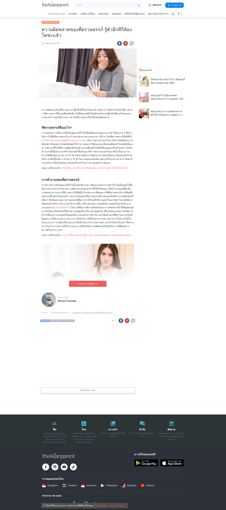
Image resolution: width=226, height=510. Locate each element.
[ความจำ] (113, 430)
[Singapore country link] (50, 484)
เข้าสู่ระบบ (174, 5)
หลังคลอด (116, 14)
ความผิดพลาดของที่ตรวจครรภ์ (63, 319)
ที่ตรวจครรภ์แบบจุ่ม (76, 139)
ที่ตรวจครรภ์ (45, 319)
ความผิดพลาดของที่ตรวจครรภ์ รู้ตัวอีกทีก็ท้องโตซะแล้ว (92, 312)
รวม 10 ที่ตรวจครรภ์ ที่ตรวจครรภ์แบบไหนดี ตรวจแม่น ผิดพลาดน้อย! (96, 234)
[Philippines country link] (109, 484)
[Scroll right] (181, 14)
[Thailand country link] (70, 484)
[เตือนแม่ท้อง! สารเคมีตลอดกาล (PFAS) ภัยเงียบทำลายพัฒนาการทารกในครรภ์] (162, 112)
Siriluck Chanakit (67, 300)
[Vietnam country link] (147, 484)
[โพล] (84, 430)
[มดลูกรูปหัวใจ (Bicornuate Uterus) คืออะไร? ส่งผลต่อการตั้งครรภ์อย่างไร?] (162, 96)
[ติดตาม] (171, 430)
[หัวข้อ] (142, 430)
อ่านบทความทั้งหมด (87, 282)
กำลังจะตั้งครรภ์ (62, 206)
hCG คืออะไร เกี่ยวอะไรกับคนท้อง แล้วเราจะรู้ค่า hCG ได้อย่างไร (95, 167)
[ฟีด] (54, 430)
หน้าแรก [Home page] (45, 312)
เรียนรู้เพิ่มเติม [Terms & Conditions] (100, 505)
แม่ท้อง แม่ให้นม (87, 14)
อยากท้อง (72, 14)
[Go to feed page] (55, 6)
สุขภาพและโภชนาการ (158, 14)
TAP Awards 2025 (56, 14)
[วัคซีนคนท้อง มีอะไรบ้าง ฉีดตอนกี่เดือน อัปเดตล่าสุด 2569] (162, 80)
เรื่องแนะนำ (145, 69)
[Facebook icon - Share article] (119, 42)
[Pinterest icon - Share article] (125, 42)
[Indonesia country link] (88, 484)
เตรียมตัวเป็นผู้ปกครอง (134, 14)
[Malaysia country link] (129, 484)
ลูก (173, 14)
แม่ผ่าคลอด (103, 14)
